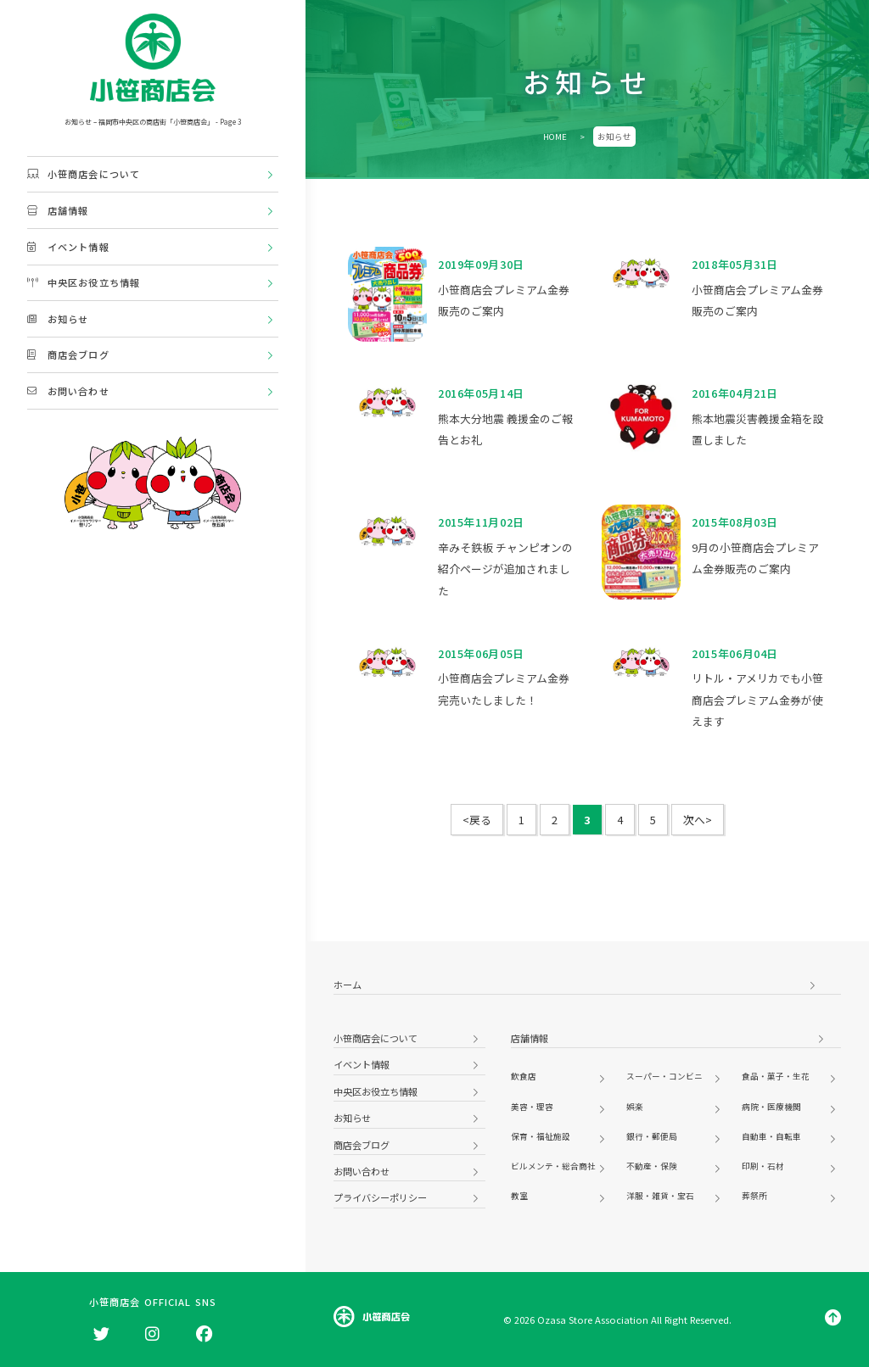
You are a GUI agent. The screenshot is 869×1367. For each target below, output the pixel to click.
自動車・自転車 (771, 1136)
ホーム (348, 984)
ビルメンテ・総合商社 (553, 1166)
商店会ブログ (68, 354)
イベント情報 (68, 246)
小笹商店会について (83, 174)
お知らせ (57, 319)
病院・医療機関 (771, 1107)
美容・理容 (532, 1107)
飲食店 (523, 1076)
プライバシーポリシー (380, 1197)
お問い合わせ (68, 391)
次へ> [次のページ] (697, 820)
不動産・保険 (651, 1166)
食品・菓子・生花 (776, 1076)
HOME (555, 136)
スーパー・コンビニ (664, 1076)
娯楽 (634, 1107)
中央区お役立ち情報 (83, 282)
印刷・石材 (763, 1166)
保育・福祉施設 (540, 1136)
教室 (519, 1196)
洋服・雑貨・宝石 (660, 1196)
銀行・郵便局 (651, 1136)
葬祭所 (754, 1196)
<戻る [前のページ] (477, 820)
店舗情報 (57, 210)
